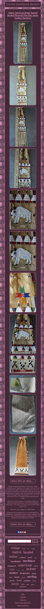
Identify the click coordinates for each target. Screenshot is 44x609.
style (36, 565)
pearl (23, 577)
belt (28, 549)
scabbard (22, 557)
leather (13, 572)
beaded (28, 552)
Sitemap (22, 597)
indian (13, 556)
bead (19, 580)
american (25, 565)
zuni (10, 577)
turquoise (25, 573)
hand (23, 549)
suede (35, 557)
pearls (12, 581)
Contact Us (23, 600)
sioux (12, 569)
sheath (33, 549)
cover (34, 581)
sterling (32, 576)
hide (28, 584)
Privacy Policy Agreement (23, 603)
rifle (22, 584)
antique (27, 580)
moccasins (23, 586)
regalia (18, 570)
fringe (34, 573)
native (16, 552)
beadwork (12, 566)
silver (31, 569)
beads (17, 577)
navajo (15, 583)
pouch (30, 557)
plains (32, 584)
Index (23, 594)
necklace (29, 561)
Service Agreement (22, 605)
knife (23, 570)
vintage (15, 548)
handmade (16, 561)
